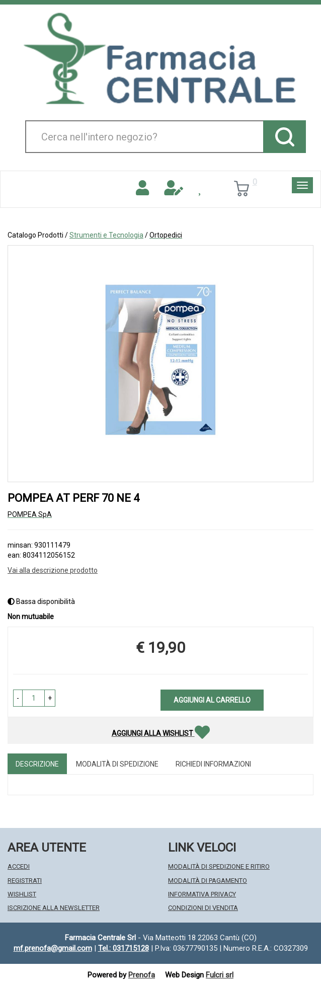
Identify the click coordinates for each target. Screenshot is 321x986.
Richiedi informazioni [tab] (213, 764)
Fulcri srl (219, 974)
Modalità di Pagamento (207, 880)
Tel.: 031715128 (123, 948)
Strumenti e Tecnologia (106, 235)
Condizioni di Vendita (203, 908)
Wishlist (22, 894)
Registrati (25, 880)
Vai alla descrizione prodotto (53, 570)
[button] (18, 698)
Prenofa (141, 974)
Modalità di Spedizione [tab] (117, 764)
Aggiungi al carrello (212, 700)
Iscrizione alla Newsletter (54, 908)
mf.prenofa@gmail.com (53, 948)
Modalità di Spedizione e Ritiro (219, 866)
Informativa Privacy (202, 894)
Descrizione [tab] (37, 764)
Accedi (19, 866)
